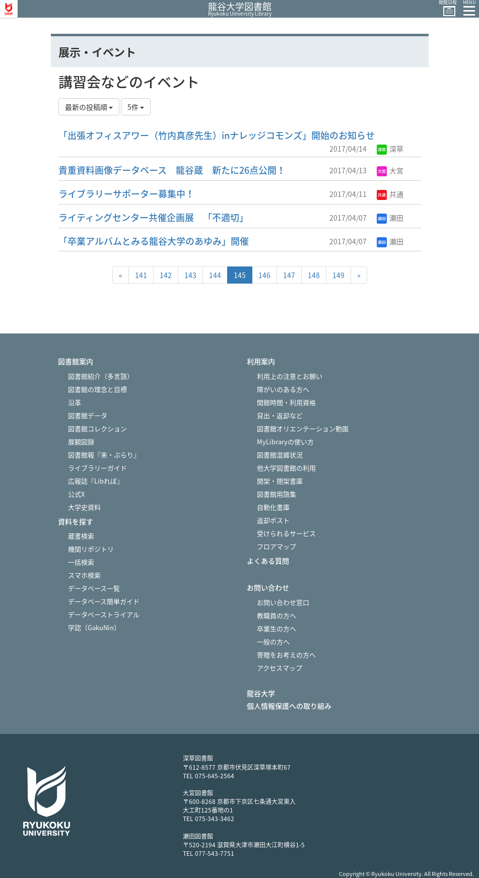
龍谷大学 (261, 693)
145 (240, 275)
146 (264, 275)
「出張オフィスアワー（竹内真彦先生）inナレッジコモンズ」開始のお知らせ (216, 135)
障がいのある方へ (283, 389)
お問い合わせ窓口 (283, 602)
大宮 (390, 170)
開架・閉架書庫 (280, 481)
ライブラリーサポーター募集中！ (126, 193)
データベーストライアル (104, 614)
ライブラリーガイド (97, 467)
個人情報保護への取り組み (289, 706)
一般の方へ (273, 641)
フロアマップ (276, 546)
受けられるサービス (286, 533)
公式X (76, 494)
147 (289, 275)
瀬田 (390, 218)
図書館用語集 (276, 494)
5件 (135, 107)
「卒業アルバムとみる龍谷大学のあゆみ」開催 (153, 241)
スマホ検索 (84, 575)
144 (215, 275)
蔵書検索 (81, 536)
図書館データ (87, 415)
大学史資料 (84, 507)
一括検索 (81, 562)
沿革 (74, 402)
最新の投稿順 (89, 107)
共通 (390, 194)
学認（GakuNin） (94, 627)
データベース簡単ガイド (104, 601)
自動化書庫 (273, 507)
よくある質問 (268, 561)
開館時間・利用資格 (286, 402)
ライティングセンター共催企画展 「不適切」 (153, 217)
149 (338, 275)
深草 (390, 149)
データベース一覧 (94, 588)
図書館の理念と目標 (97, 389)
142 (166, 275)
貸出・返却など (280, 415)
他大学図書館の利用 (286, 467)
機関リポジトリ (91, 549)
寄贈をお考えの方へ (286, 654)
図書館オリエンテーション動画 (303, 428)
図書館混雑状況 (280, 454)
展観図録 (81, 441)
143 (190, 275)
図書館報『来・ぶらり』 (104, 454)
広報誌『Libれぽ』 (95, 481)
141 (141, 275)
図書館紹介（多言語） (100, 376)
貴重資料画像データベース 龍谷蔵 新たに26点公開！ (172, 170)
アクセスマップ (279, 667)
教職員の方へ (276, 615)
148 (314, 275)
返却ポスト (273, 520)
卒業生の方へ (276, 628)
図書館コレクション (97, 428)
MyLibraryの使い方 (285, 441)
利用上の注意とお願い (289, 376)
